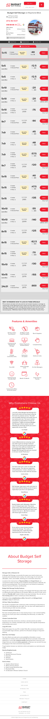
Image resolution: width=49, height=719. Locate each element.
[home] (13, 5)
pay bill (30, 3)
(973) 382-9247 (29, 7)
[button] (41, 4)
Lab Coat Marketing (33, 717)
